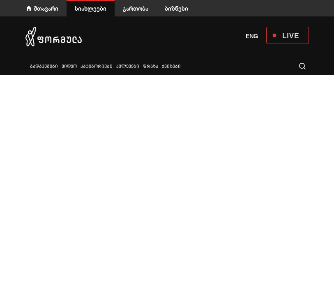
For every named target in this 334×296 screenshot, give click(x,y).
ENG (252, 36)
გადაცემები (44, 66)
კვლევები (127, 66)
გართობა (135, 8)
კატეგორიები (97, 66)
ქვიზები (171, 66)
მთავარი (46, 8)
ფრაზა (150, 66)
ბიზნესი (176, 8)
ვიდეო (69, 66)
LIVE (290, 35)
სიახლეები (90, 8)
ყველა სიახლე (26, 66)
